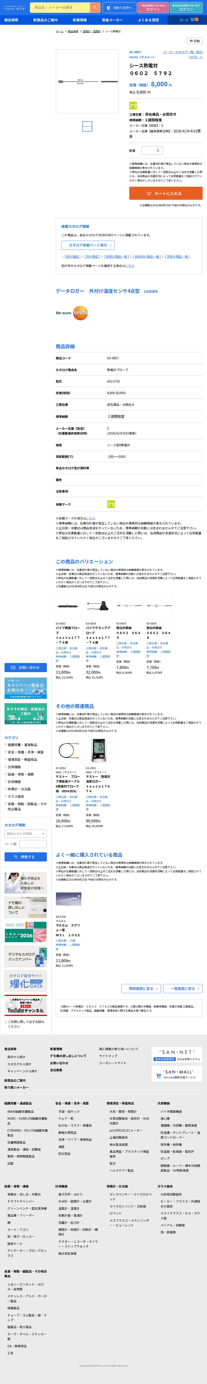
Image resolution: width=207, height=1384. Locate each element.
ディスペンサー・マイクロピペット (131, 1196)
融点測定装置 (67, 1253)
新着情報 (80, 19)
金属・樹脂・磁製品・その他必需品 (25, 1273)
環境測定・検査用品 (120, 1103)
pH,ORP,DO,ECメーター (126, 1130)
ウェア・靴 (66, 1118)
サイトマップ (108, 1056)
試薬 (10, 1163)
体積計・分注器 (117, 1186)
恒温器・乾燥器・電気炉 (177, 1151)
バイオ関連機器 (171, 1111)
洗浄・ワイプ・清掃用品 (75, 1139)
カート (188, 19)
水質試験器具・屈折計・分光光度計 (129, 1120)
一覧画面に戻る (183, 988)
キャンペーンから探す (22, 1071)
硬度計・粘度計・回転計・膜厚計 (78, 1231)
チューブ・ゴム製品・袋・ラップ (27, 1317)
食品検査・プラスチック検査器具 (129, 1153)
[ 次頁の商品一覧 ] (177, 256)
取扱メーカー (112, 19)
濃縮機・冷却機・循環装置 (179, 1125)
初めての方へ (123, 7)
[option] (87, 83)
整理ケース (14, 1243)
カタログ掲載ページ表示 (88, 245)
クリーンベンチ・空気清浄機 (27, 1208)
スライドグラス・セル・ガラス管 (180, 1215)
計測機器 (61, 1186)
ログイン (153, 7)
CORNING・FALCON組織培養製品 (27, 1132)
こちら (129, 265)
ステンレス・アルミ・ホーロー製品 (27, 1298)
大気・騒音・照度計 (123, 1111)
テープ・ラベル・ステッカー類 (27, 1336)
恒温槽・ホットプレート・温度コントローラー (180, 1134)
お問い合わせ (29, 667)
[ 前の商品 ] (72, 256)
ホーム (60, 31)
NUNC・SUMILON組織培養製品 (27, 1120)
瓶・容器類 (168, 1232)
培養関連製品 (16, 1142)
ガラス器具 (165, 1186)
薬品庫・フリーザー (21, 1215)
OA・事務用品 (17, 1346)
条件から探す (16, 1057)
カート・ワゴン (18, 1229)
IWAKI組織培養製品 (20, 1111)
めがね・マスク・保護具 (75, 1125)
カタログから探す (19, 1064)
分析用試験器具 (171, 1194)
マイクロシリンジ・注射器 (128, 1206)
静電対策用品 (67, 1132)
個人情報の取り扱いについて (119, 1049)
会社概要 (56, 1070)
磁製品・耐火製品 (19, 1327)
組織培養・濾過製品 (18, 1103)
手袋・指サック (69, 1111)
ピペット (116, 1213)
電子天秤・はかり (70, 1194)
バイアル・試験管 (173, 1225)
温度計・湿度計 (92, 31)
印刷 (195, 41)
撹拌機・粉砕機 (171, 1144)
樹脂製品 (13, 1308)
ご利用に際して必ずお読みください (26, 1024)
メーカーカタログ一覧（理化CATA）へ (183, 54)
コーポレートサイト (112, 1063)
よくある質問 (148, 19)
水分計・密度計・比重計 (75, 1201)
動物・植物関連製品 (21, 1156)
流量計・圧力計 (69, 1222)
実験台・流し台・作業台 (24, 1194)
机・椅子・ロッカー (21, 1236)
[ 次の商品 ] (92, 256)
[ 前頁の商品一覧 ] (116, 256)
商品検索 (11, 19)
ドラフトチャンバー (21, 1201)
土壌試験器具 (119, 1137)
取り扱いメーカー (16, 1087)
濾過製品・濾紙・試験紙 (24, 1149)
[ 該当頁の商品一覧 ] (147, 256)
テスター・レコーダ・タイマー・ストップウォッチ (78, 1243)
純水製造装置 (119, 1144)
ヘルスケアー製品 (122, 1170)
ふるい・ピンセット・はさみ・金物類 (25, 1286)
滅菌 (61, 1146)
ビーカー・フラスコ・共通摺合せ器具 (180, 1203)
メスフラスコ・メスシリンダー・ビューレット (129, 1222)
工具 (10, 1353)
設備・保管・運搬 (16, 1186)
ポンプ (165, 1158)
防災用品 (64, 1153)
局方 (113, 1163)
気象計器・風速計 (70, 1215)
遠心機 (165, 1118)
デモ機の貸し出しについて (68, 1056)
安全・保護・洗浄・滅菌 (72, 1103)
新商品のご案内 (45, 19)
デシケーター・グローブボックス (27, 1252)
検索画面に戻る (141, 988)
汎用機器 (164, 1103)
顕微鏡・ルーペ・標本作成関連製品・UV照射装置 (180, 1167)
